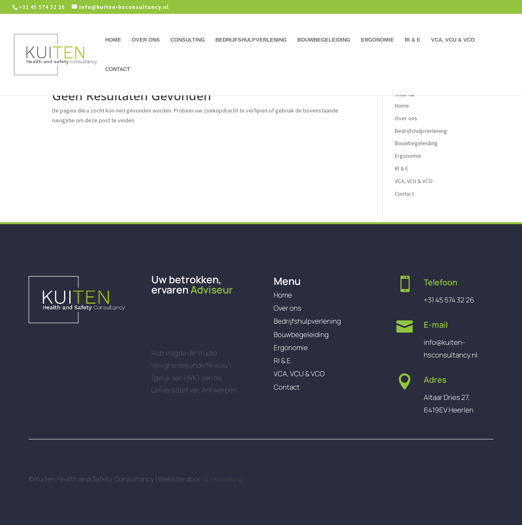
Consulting (187, 40)
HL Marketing (222, 481)
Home (113, 40)
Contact (117, 69)
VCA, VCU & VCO (453, 40)
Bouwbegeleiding (323, 40)
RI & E (412, 40)
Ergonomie (377, 40)
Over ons (146, 40)
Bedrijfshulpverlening (251, 40)
